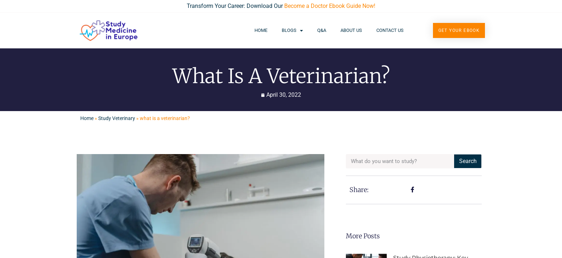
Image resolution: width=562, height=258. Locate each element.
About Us (351, 30)
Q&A (321, 30)
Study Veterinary (116, 118)
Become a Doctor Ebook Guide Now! (329, 6)
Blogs (292, 31)
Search (468, 161)
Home (260, 30)
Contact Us (390, 30)
